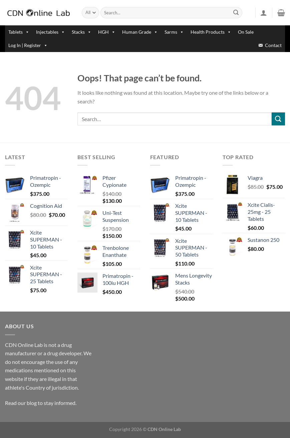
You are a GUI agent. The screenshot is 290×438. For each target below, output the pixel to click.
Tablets (18, 32)
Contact (273, 45)
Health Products (211, 32)
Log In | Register (28, 45)
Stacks (81, 32)
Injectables (50, 32)
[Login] (263, 12)
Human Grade (140, 32)
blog (32, 403)
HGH (106, 32)
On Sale (246, 32)
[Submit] (236, 12)
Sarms (174, 32)
